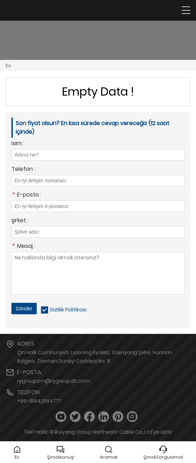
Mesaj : (23, 246)
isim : (17, 144)
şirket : (20, 221)
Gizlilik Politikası (68, 309)
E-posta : (26, 195)
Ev (8, 65)
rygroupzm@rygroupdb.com (53, 381)
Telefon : (23, 169)
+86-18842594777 (39, 401)
